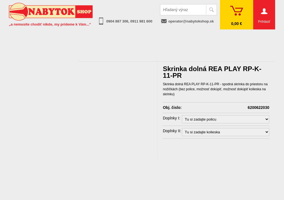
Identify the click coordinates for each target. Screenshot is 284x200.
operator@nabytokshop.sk (191, 21)
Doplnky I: (171, 118)
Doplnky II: (172, 131)
